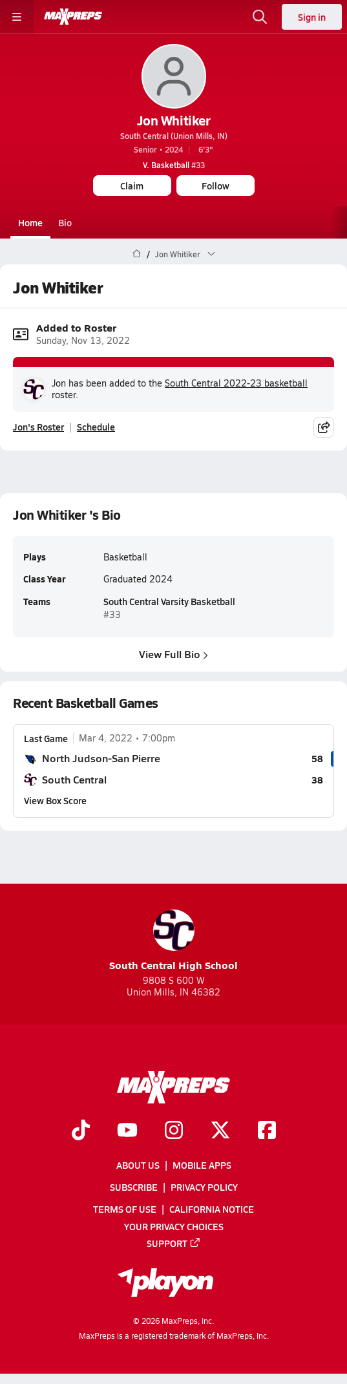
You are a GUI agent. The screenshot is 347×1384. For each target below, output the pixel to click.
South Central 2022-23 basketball (236, 383)
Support (174, 1242)
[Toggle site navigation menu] (17, 17)
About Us (138, 1164)
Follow (215, 185)
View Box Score (55, 800)
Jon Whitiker (173, 120)
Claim (131, 185)
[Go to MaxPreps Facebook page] (267, 1131)
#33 (174, 165)
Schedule (96, 427)
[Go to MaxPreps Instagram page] (173, 1131)
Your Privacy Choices (174, 1225)
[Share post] (323, 427)
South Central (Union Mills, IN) (173, 136)
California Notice (211, 1208)
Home (30, 222)
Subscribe (134, 1186)
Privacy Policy (204, 1186)
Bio (65, 222)
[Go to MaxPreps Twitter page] (220, 1131)
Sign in (312, 16)
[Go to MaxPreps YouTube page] (127, 1131)
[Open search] (260, 17)
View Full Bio (173, 653)
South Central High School (173, 941)
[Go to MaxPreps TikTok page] (80, 1131)
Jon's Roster (38, 427)
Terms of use (124, 1208)
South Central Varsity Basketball (169, 601)
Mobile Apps (202, 1164)
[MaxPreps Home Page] (137, 254)
